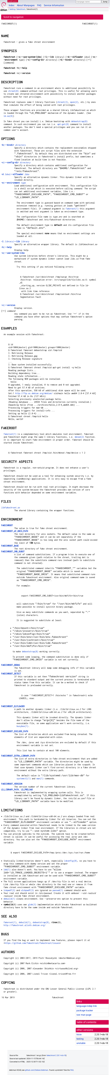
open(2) (74, 102)
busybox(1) (22, 726)
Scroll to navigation (13, 17)
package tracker (84, 1010)
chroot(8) (13, 91)
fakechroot (21, 9)
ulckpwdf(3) (27, 890)
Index (11, 5)
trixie (78, 1034)
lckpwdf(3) (9, 890)
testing (12, 9)
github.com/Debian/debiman (36, 1070)
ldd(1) (7, 869)
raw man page (83, 1014)
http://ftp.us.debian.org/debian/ (34, 393)
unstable (80, 1043)
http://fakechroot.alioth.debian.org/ (25, 925)
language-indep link (86, 1006)
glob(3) (32, 904)
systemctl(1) (24, 778)
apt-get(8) (63, 124)
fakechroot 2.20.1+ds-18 (56, 1055)
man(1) (40, 778)
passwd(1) (58, 890)
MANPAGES (12, 1)
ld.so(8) (8, 116)
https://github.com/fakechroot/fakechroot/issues (32, 943)
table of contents (86, 1022)
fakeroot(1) (72, 208)
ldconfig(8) (70, 861)
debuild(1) (9, 899)
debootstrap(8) (79, 121)
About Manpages (26, 5)
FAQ (39, 5)
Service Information (54, 5)
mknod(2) (79, 437)
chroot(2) (62, 102)
